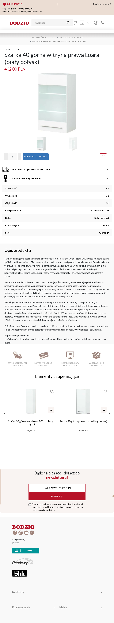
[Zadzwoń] (102, 22)
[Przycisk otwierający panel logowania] (96, 23)
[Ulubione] (89, 23)
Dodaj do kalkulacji (35, 157)
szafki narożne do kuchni (16, 339)
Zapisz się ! (57, 496)
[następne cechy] (104, 356)
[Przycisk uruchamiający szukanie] (68, 22)
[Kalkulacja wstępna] (82, 23)
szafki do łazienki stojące (44, 339)
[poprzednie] (4, 414)
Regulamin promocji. (102, 4)
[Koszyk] (75, 23)
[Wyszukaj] (50, 22)
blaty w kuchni (65, 339)
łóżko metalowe (83, 339)
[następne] (110, 414)
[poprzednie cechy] (9, 356)
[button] (6, 156)
